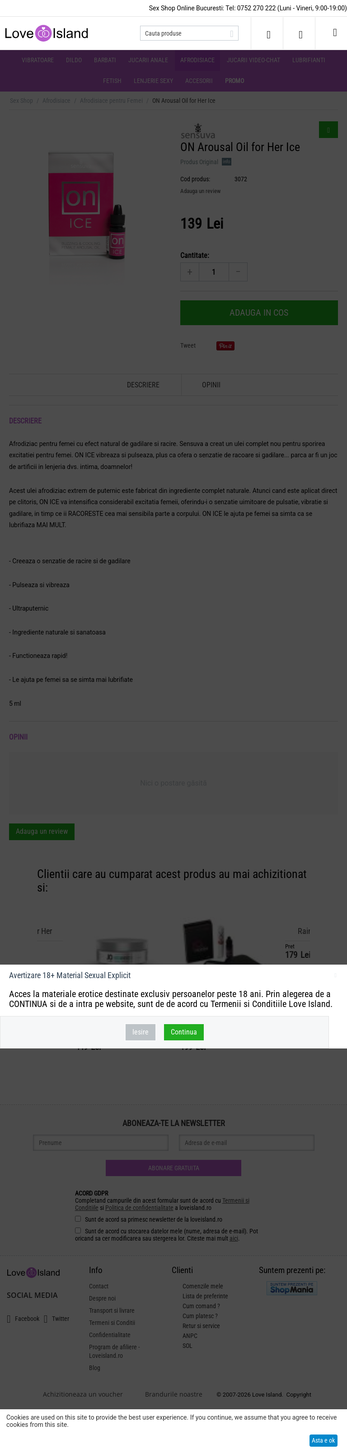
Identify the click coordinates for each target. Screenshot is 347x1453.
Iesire (140, 1032)
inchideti (335, 976)
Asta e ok (323, 1440)
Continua (184, 1032)
